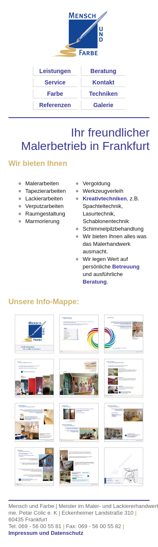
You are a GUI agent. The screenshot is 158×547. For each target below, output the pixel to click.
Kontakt (103, 82)
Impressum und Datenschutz (45, 533)
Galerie (103, 105)
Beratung (103, 71)
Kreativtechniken (105, 198)
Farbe (55, 93)
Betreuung (125, 266)
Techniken (103, 93)
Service (55, 82)
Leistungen (55, 71)
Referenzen (55, 105)
